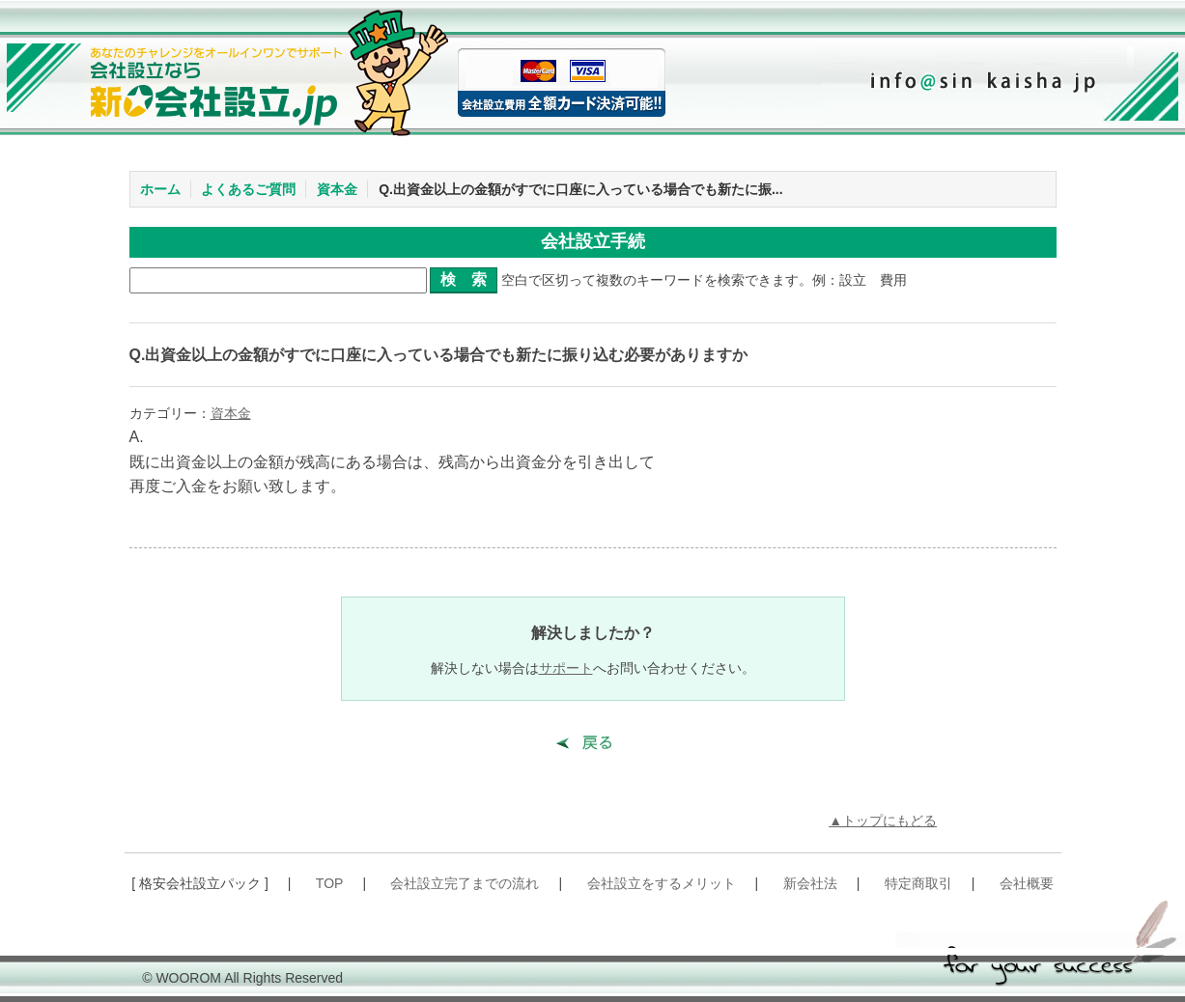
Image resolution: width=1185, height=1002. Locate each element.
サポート (566, 668)
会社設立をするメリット (661, 883)
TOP (330, 883)
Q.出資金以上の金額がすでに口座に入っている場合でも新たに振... (580, 189)
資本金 (337, 189)
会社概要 (1027, 883)
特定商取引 (918, 883)
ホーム (160, 189)
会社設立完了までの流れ (464, 883)
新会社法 (810, 883)
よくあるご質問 (248, 189)
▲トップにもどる (883, 820)
